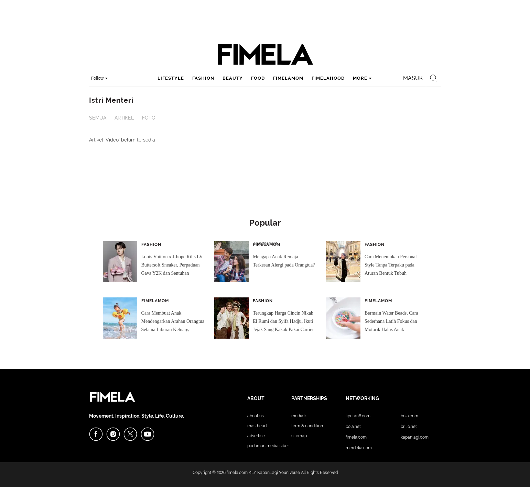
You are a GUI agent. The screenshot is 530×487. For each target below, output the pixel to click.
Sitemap (299, 435)
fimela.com (237, 472)
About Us (255, 416)
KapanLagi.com (415, 437)
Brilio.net (409, 426)
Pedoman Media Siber (268, 445)
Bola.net (353, 426)
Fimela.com (356, 437)
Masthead (257, 425)
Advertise (256, 435)
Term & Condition (307, 425)
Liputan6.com (358, 416)
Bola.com (409, 416)
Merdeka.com (359, 447)
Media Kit (300, 416)
